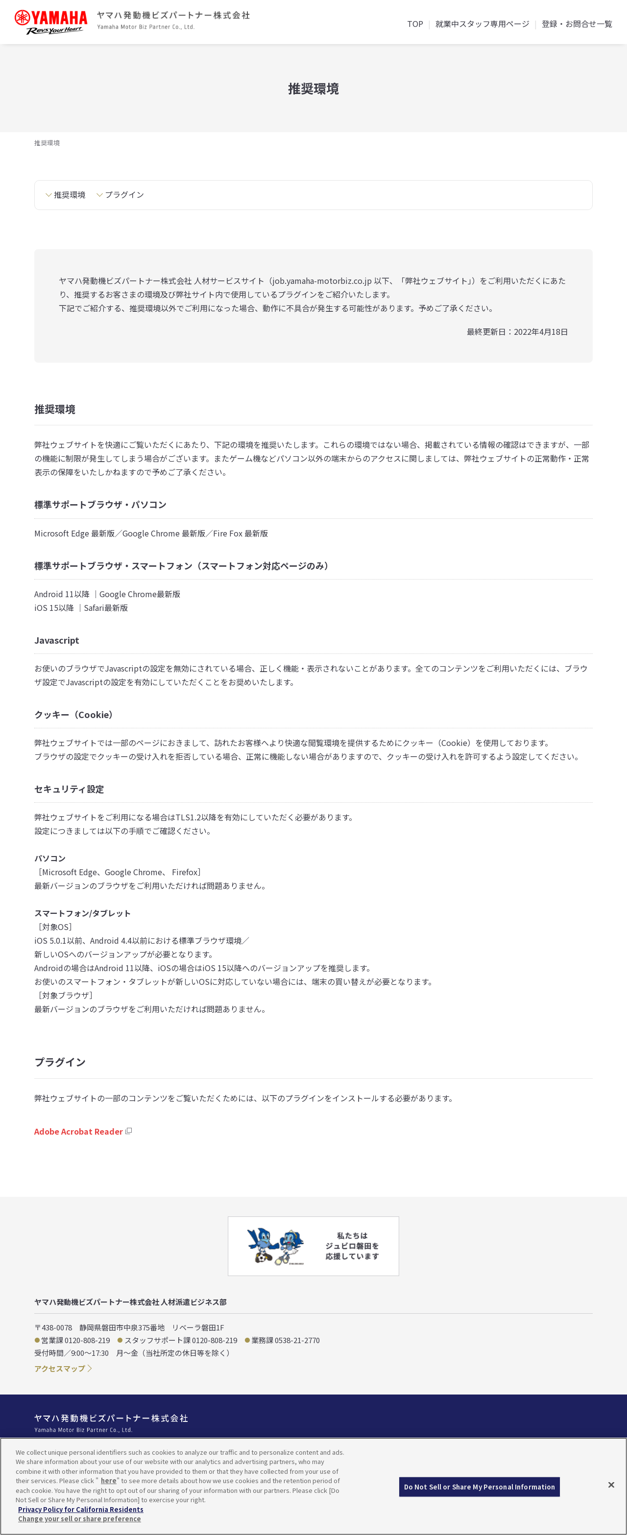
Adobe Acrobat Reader (78, 1131)
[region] (313, 1486)
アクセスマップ (59, 1368)
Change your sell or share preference (79, 1518)
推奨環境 (69, 194)
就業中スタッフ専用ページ (482, 24)
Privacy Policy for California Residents (81, 1509)
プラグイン (124, 194)
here (109, 1480)
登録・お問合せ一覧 (577, 24)
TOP (415, 24)
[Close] (611, 1485)
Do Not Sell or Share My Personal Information (479, 1486)
